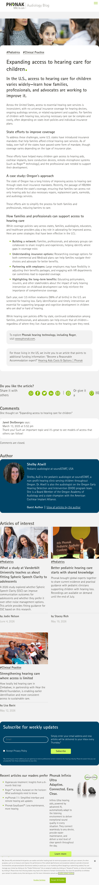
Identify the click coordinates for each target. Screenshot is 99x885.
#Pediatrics (13, 52)
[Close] (95, 862)
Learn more (60, 854)
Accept (8, 751)
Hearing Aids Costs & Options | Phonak (60, 360)
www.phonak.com (25, 339)
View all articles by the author (63, 507)
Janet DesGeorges (13, 422)
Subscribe (61, 751)
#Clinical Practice (33, 52)
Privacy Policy (20, 751)
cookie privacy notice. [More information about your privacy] (66, 874)
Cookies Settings (39, 881)
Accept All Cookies (57, 881)
